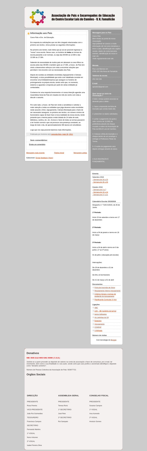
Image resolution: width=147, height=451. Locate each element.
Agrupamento (100, 324)
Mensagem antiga (80, 153)
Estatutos (98, 321)
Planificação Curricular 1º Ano (106, 300)
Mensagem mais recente (35, 153)
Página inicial (59, 153)
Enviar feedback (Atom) (44, 158)
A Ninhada (98, 331)
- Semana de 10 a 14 (100, 192)
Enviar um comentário (37, 144)
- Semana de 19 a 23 (100, 180)
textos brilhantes (101, 314)
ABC (96, 308)
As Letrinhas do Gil (102, 317)
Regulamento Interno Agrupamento (107, 291)
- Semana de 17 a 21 (100, 195)
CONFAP (98, 327)
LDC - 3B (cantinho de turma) (105, 311)
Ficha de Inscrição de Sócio (105, 288)
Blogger (113, 340)
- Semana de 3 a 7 (99, 190)
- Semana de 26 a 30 (100, 182)
